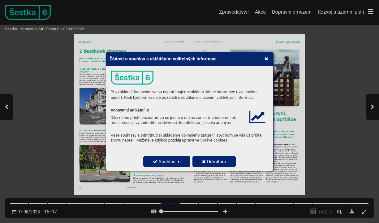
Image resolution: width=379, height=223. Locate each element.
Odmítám (214, 161)
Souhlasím (166, 161)
